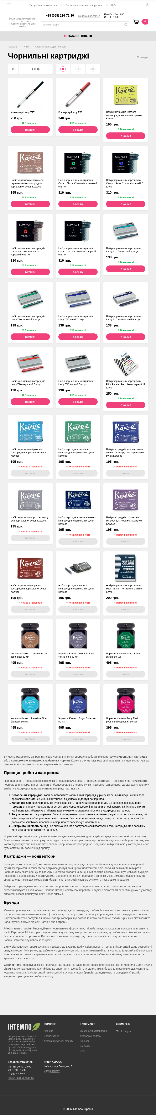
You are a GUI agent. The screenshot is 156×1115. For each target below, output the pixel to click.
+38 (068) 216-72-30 (60, 18)
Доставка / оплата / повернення (84, 5)
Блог (82, 1051)
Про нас (48, 1030)
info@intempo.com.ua (89, 19)
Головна (12, 52)
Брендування (51, 1035)
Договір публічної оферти (58, 1041)
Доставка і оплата (90, 1035)
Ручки (26, 52)
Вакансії (84, 1041)
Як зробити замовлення (43, 5)
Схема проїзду (52, 1071)
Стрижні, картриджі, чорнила (50, 52)
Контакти (85, 1046)
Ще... (114, 4)
